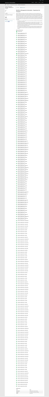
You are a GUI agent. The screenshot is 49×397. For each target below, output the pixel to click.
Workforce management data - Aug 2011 (22, 43)
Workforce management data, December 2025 (23, 378)
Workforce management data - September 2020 (23, 261)
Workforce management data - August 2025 (23, 371)
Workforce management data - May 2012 (22, 63)
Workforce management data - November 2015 (23, 147)
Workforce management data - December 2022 (23, 311)
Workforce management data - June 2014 (22, 112)
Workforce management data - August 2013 (23, 92)
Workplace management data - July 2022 (22, 302)
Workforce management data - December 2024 (23, 356)
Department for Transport (13, 4)
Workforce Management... (21, 4)
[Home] (5, 4)
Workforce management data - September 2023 (23, 328)
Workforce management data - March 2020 (22, 250)
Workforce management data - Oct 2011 (22, 47)
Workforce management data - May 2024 (22, 343)
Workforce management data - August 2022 (23, 304)
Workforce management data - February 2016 (23, 153)
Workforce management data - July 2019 (22, 235)
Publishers (36, 2)
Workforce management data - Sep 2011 (22, 45)
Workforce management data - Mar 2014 (22, 106)
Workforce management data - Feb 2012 (22, 57)
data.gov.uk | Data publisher (10, 2)
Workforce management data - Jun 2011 (22, 39)
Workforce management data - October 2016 (23, 169)
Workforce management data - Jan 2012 (22, 55)
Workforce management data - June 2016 (22, 161)
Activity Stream (23, 7)
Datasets (33, 2)
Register (43, 0)
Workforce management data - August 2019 (23, 237)
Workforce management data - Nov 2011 (22, 49)
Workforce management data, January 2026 (23, 380)
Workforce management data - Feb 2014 (22, 104)
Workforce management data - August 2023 (23, 326)
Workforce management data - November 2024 (23, 354)
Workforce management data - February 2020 (23, 248)
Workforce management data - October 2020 (23, 263)
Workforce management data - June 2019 (22, 233)
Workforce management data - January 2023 (23, 313)
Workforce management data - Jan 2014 (22, 102)
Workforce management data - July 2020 (22, 257)
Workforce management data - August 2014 (23, 116)
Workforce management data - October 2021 (23, 285)
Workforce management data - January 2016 (23, 151)
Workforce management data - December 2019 (23, 244)
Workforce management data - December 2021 (23, 289)
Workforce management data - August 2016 (23, 165)
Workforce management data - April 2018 (22, 206)
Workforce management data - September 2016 (23, 167)
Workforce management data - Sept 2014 (22, 118)
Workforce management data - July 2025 (22, 369)
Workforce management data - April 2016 (22, 157)
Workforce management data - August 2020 (23, 259)
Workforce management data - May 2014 (22, 110)
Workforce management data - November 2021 (23, 287)
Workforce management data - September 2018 (23, 216)
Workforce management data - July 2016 (22, 163)
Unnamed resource (20, 31)
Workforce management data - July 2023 (22, 324)
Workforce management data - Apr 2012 (22, 61)
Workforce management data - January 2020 (23, 246)
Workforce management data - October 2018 (23, 218)
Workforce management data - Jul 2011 (22, 41)
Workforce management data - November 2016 (23, 171)
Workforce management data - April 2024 (22, 341)
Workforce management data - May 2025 (22, 365)
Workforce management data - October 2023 (23, 330)
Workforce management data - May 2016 (22, 159)
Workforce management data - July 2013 (22, 90)
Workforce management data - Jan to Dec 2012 (23, 53)
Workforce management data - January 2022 (23, 291)
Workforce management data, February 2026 (23, 382)
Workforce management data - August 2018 (23, 214)
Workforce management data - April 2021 (22, 274)
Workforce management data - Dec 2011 (22, 51)
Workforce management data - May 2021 (22, 276)
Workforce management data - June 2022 (22, 300)
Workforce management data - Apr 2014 (22, 108)
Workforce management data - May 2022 (22, 298)
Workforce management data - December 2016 (23, 173)
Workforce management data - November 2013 (23, 98)
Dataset (18, 7)
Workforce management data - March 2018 (22, 204)
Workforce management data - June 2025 (22, 367)
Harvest (39, 2)
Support (42, 2)
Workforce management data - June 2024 (22, 345)
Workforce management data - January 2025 (23, 358)
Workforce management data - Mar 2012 (22, 59)
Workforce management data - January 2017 (23, 175)
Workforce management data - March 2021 (22, 272)
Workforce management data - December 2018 (23, 222)
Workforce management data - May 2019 (22, 231)
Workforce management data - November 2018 (23, 220)
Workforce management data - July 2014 (22, 114)
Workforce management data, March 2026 (22, 384)
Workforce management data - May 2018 (22, 208)
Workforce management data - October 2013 (23, 96)
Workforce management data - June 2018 (22, 210)
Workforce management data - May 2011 (22, 37)
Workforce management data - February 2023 (23, 315)
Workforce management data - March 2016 (22, 155)
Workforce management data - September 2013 (23, 94)
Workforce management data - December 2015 (23, 149)
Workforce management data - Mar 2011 (22, 33)
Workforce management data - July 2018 (22, 212)
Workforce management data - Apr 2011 (22, 35)
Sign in (40, 0)
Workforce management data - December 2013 (23, 100)
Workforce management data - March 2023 (22, 317)
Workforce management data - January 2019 (23, 224)
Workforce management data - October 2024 (23, 352)
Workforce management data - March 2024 (22, 339)
